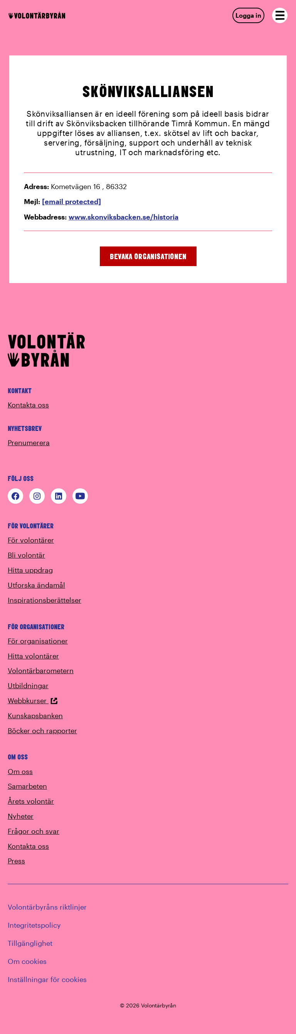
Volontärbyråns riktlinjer (47, 907)
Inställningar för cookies (47, 979)
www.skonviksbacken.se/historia (123, 217)
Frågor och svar (33, 831)
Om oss (20, 771)
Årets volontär (31, 801)
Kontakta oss (28, 405)
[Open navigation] (280, 15)
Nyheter (21, 816)
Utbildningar (28, 685)
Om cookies (27, 961)
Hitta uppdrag (30, 570)
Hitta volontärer (33, 656)
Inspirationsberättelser (44, 600)
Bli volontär (26, 555)
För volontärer (31, 540)
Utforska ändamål (36, 585)
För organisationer (38, 641)
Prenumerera (29, 442)
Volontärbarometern (41, 670)
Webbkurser (33, 700)
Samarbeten (27, 786)
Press (16, 860)
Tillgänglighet (30, 943)
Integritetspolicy (34, 925)
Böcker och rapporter (42, 730)
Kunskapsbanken (35, 715)
